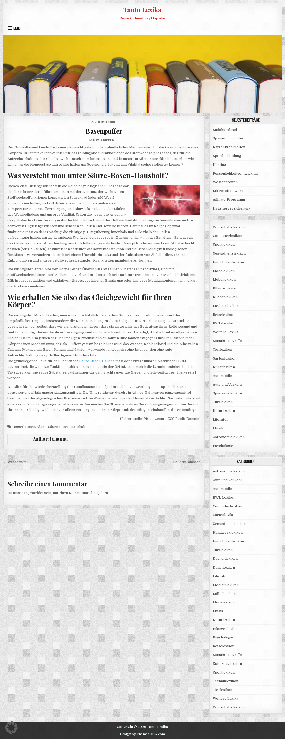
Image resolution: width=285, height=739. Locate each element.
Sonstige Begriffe (227, 341)
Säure (42, 427)
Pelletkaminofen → (189, 462)
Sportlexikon (224, 245)
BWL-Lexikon (224, 323)
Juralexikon (223, 402)
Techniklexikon (225, 681)
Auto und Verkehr (227, 384)
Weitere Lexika (225, 332)
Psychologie (223, 446)
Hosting (219, 165)
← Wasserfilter (15, 462)
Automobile (222, 376)
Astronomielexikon (229, 437)
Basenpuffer (104, 131)
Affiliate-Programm (229, 199)
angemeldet (33, 493)
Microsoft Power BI (229, 191)
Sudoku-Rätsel (225, 130)
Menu (17, 28)
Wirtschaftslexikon (229, 227)
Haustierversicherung (231, 208)
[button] (11, 727)
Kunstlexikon (224, 367)
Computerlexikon (227, 236)
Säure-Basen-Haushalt (66, 427)
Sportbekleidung (227, 156)
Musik (218, 428)
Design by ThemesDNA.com (142, 734)
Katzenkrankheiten (229, 147)
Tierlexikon (222, 350)
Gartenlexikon (224, 358)
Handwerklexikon (228, 532)
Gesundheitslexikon (229, 253)
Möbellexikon (224, 279)
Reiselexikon (223, 315)
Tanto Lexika (142, 9)
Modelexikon (224, 271)
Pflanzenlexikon (226, 288)
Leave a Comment (104, 140)
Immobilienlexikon (228, 262)
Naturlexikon (224, 411)
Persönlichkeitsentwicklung (236, 173)
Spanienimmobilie (228, 138)
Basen (30, 427)
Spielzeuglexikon (227, 393)
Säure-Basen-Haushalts (98, 361)
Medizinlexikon (105, 122)
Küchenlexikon (225, 297)
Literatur (220, 419)
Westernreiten (225, 182)
